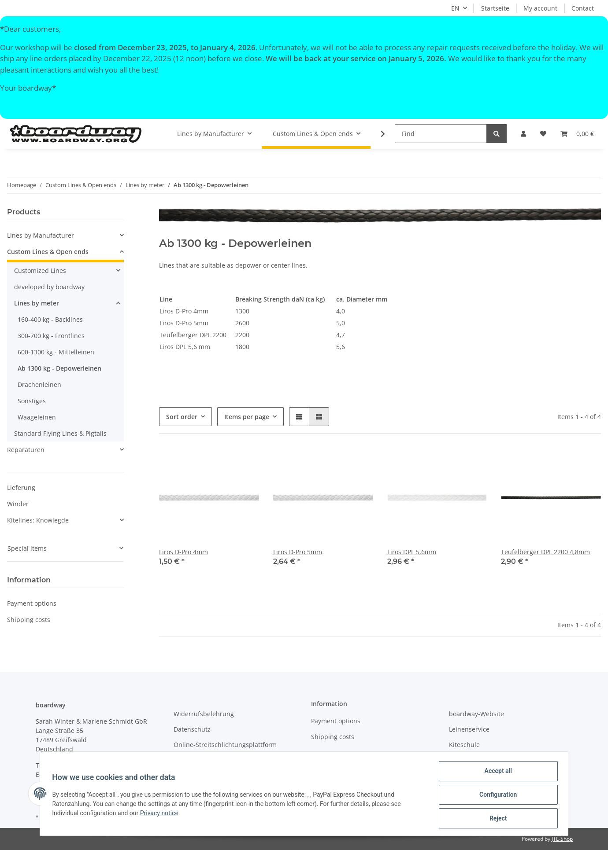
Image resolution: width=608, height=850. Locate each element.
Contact (582, 8)
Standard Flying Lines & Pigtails (60, 433)
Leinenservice (469, 729)
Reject (496, 818)
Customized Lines (40, 270)
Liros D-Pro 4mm (183, 552)
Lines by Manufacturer (40, 235)
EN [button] (455, 8)
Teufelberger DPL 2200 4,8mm (545, 552)
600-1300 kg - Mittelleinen (56, 352)
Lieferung (21, 487)
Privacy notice (161, 814)
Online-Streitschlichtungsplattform (225, 744)
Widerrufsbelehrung (204, 714)
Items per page (246, 416)
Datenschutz (192, 729)
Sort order (181, 416)
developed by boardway (49, 287)
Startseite (495, 8)
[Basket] (577, 133)
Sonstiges (32, 401)
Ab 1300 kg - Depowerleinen (59, 368)
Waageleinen (37, 417)
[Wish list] (543, 133)
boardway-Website (476, 714)
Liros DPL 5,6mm (411, 552)
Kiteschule (464, 744)
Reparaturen (25, 449)
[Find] (441, 133)
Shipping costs (28, 619)
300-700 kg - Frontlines (51, 335)
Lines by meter (36, 303)
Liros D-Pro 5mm (297, 552)
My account (540, 8)
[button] (523, 133)
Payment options (31, 603)
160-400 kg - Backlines (50, 319)
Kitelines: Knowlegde (38, 520)
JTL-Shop (562, 839)
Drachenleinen (39, 384)
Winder (18, 504)
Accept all (496, 772)
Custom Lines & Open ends (48, 251)
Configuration (496, 795)
